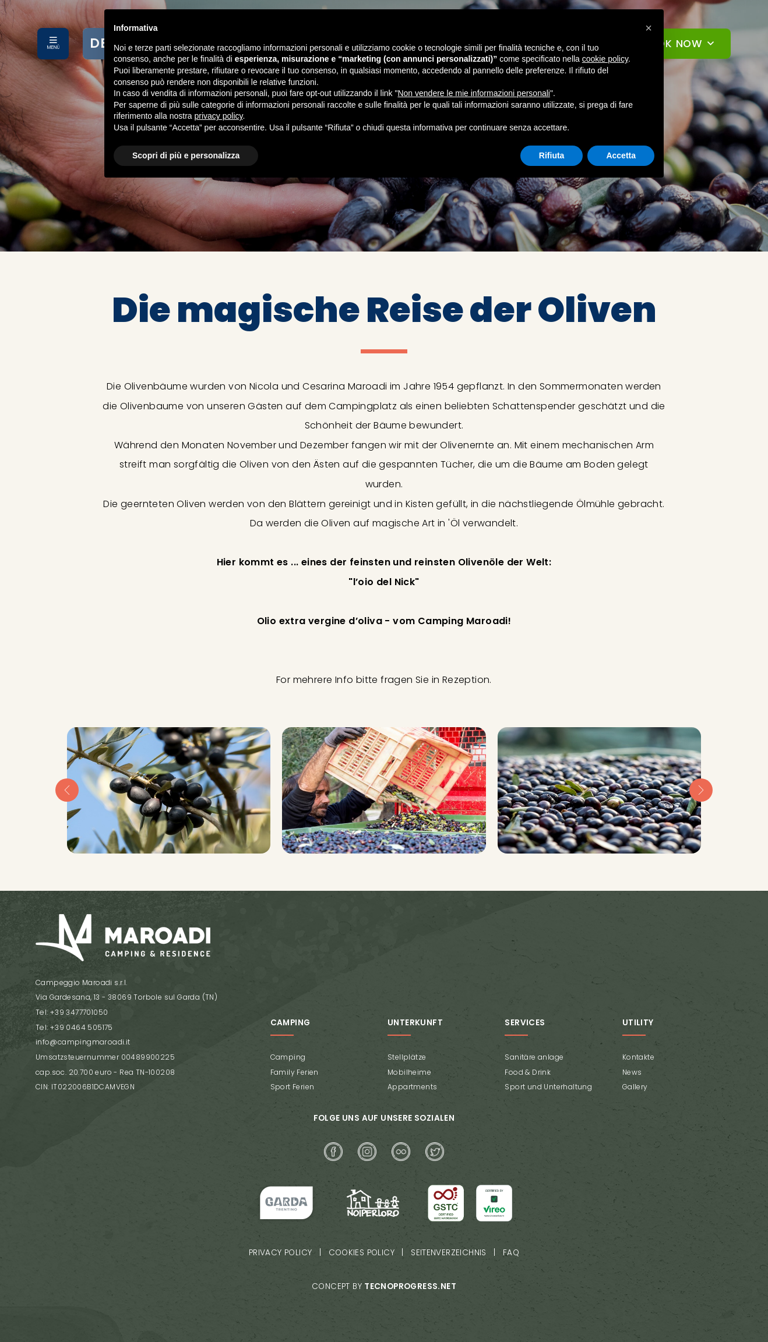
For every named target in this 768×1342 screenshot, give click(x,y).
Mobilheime (409, 1072)
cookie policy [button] (605, 58)
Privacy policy (280, 1252)
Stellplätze (406, 1057)
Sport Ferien (292, 1087)
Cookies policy (362, 1252)
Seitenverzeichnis (450, 1252)
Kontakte (638, 1057)
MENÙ (53, 47)
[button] (648, 28)
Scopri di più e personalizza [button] (185, 155)
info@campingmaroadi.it (82, 1042)
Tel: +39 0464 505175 (74, 1027)
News (632, 1072)
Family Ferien (294, 1072)
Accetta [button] (621, 155)
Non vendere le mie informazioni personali (473, 93)
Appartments (412, 1087)
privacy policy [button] (219, 116)
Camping (288, 1057)
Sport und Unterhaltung (548, 1087)
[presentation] (67, 790)
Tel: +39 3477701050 (71, 1012)
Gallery (635, 1087)
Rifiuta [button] (552, 155)
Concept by (383, 1285)
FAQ (512, 1252)
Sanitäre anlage (534, 1057)
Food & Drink (528, 1072)
